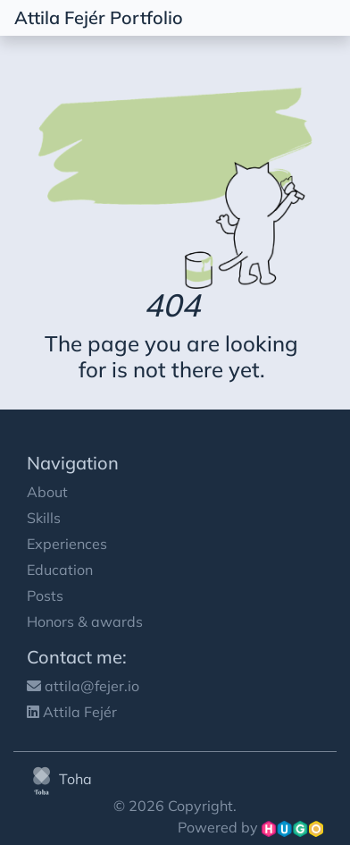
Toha (59, 779)
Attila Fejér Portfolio (98, 17)
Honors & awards (85, 621)
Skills (44, 518)
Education (60, 570)
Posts (45, 595)
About (47, 492)
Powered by (250, 827)
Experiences (67, 544)
